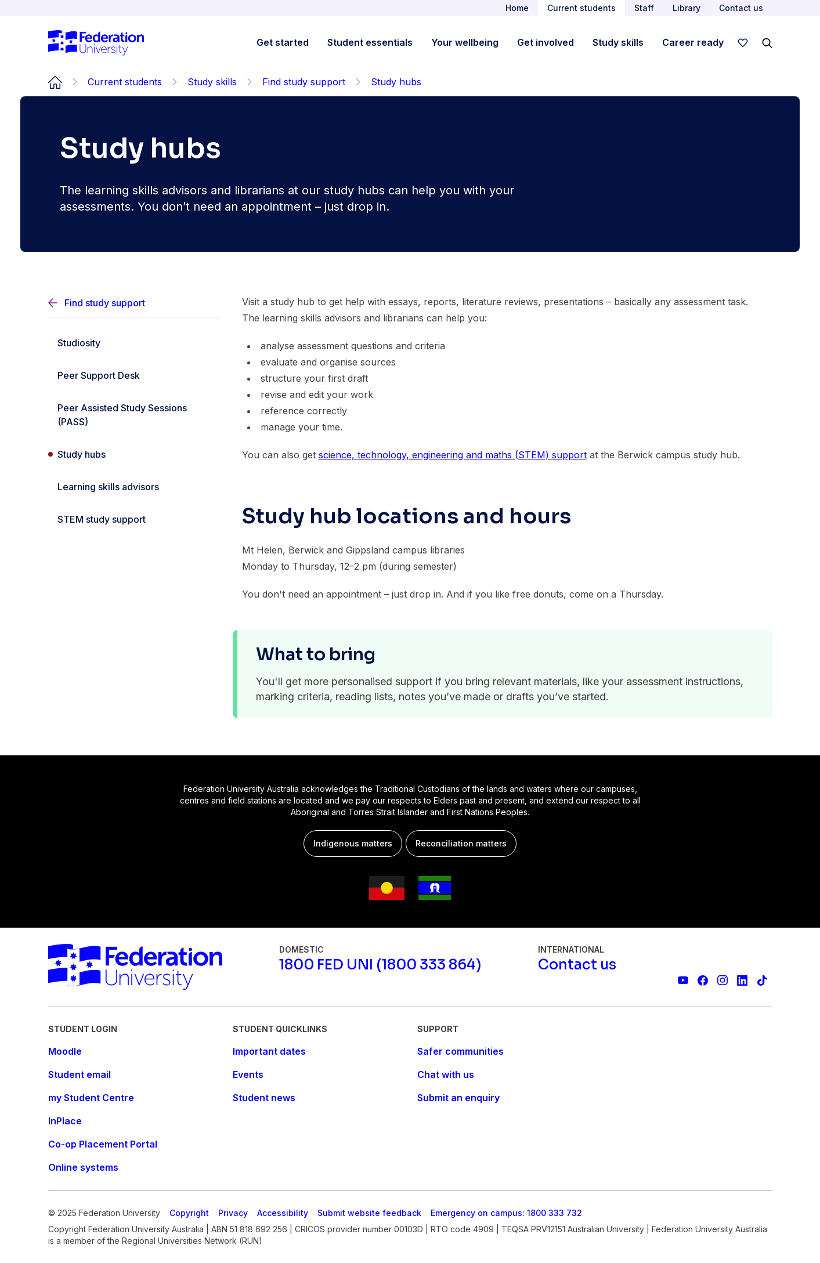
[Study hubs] (133, 454)
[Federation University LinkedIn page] (742, 980)
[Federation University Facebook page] (703, 980)
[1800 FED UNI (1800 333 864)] (380, 965)
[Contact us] (577, 965)
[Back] (133, 303)
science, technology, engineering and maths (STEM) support (453, 455)
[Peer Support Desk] (133, 375)
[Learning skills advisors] (133, 487)
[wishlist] (743, 43)
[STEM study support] (133, 519)
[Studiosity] (133, 343)
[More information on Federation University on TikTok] (762, 980)
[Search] (767, 43)
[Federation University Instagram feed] (722, 980)
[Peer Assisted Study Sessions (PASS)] (133, 415)
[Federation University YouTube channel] (683, 980)
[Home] (96, 43)
